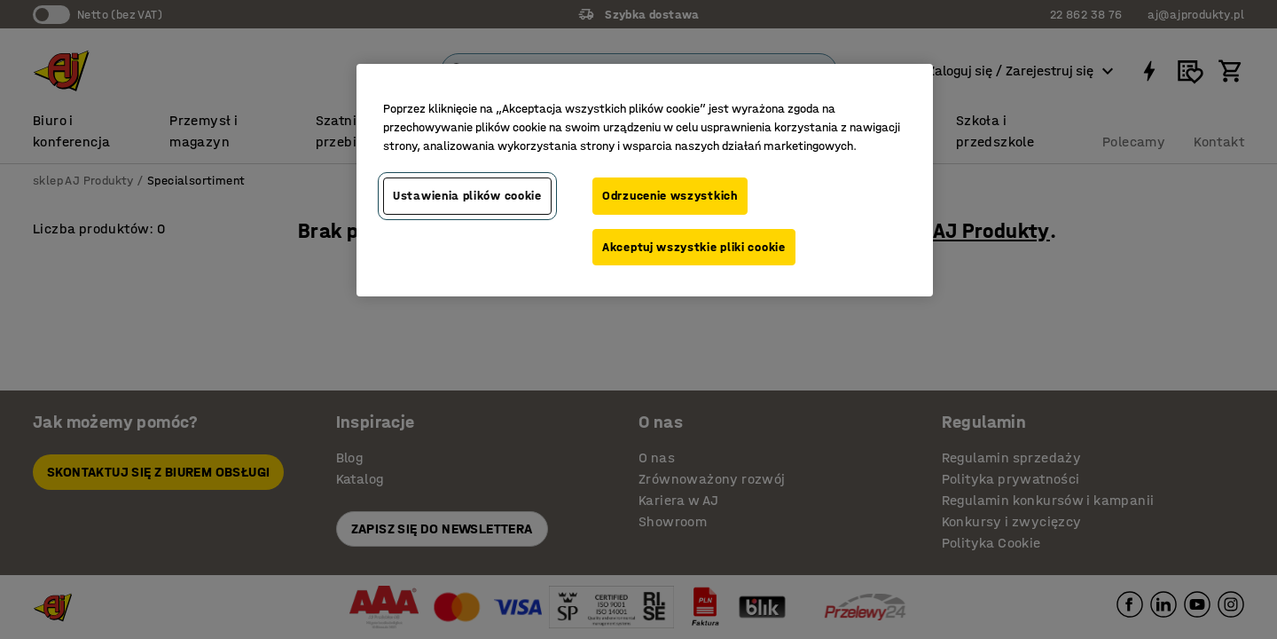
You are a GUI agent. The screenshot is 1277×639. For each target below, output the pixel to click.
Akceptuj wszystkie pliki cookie (694, 247)
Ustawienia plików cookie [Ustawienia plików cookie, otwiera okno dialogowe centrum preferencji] (467, 195)
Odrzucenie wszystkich (670, 195)
